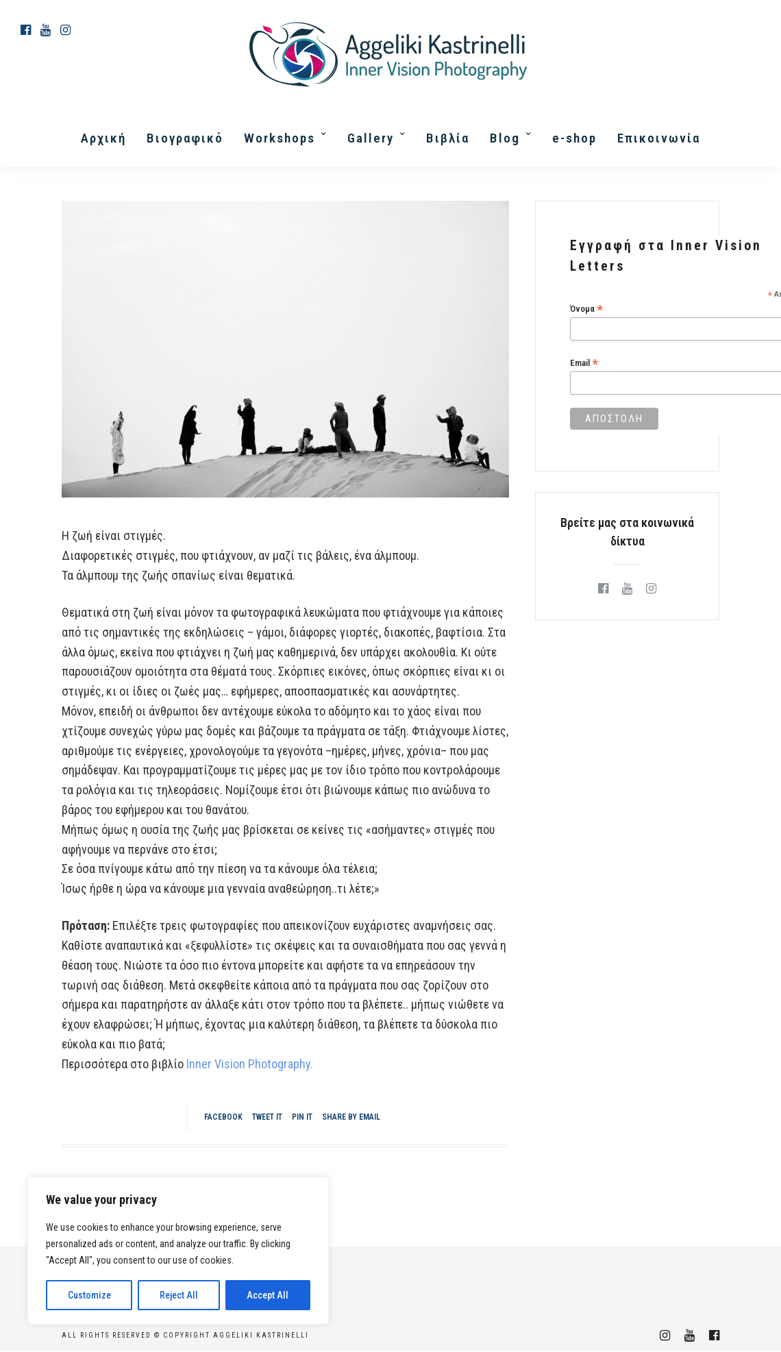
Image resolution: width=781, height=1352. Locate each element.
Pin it (302, 1117)
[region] (178, 1251)
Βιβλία (447, 138)
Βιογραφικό (185, 138)
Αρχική (103, 138)
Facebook (223, 1117)
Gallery (370, 138)
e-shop (574, 138)
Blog (505, 138)
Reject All (179, 1295)
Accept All (267, 1295)
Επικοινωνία (658, 138)
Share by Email (351, 1117)
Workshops (279, 138)
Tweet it (267, 1117)
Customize (89, 1295)
